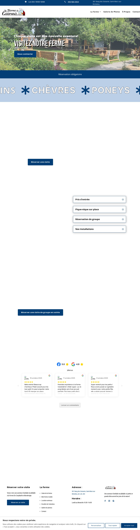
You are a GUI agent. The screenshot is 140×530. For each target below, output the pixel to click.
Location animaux (46, 500)
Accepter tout (129, 525)
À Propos (126, 12)
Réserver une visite (40, 162)
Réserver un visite (18, 502)
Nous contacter (25, 54)
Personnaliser (96, 525)
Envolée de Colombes (48, 504)
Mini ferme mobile (46, 497)
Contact (136, 12)
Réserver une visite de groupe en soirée (40, 312)
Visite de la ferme (46, 493)
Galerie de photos (46, 508)
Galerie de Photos (111, 12)
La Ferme (94, 12)
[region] (70, 523)
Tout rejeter (112, 525)
